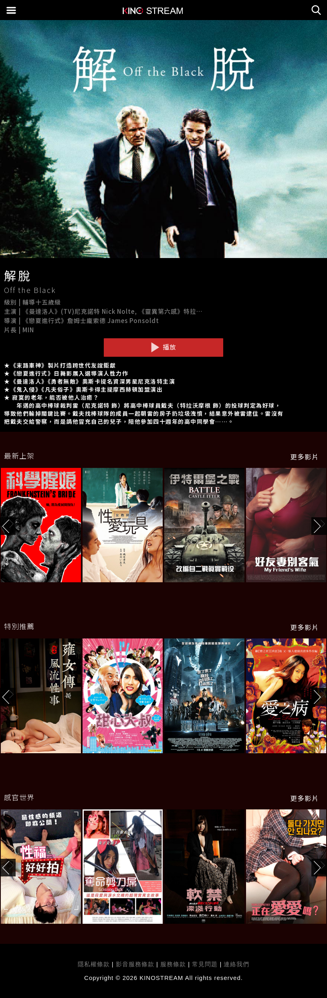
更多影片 (304, 456)
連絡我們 (236, 964)
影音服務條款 (135, 964)
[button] (319, 526)
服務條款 (174, 964)
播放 (163, 347)
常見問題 (205, 964)
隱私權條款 (94, 964)
